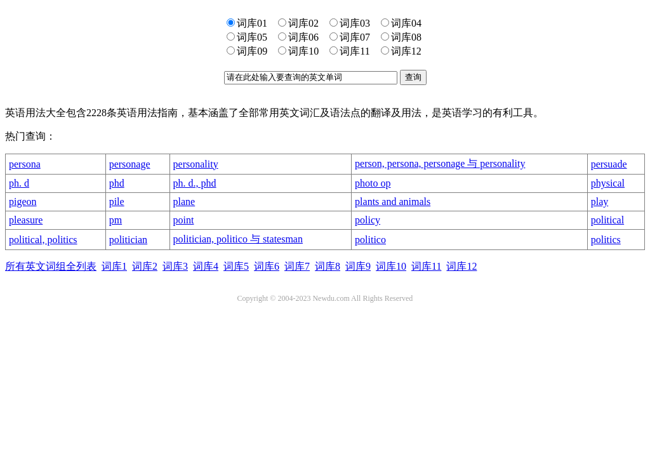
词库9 (358, 266)
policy (367, 220)
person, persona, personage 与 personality (440, 163)
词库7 (297, 266)
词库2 (144, 266)
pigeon (23, 201)
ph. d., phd (194, 183)
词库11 (426, 266)
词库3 (175, 266)
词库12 (461, 266)
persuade (609, 164)
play (600, 201)
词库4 (205, 266)
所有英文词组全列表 (50, 266)
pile (116, 201)
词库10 (391, 266)
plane (184, 201)
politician (128, 239)
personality (195, 164)
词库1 (114, 266)
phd (116, 183)
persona (25, 164)
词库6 (266, 266)
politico (370, 239)
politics (606, 239)
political (607, 220)
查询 (413, 77)
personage (129, 164)
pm (115, 220)
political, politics (43, 239)
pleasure (26, 220)
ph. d (19, 183)
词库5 (236, 266)
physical (608, 183)
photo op (372, 183)
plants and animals (392, 201)
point (183, 220)
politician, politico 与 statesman (238, 239)
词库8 (327, 266)
